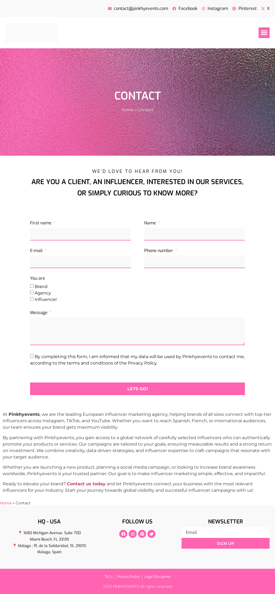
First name (41, 223)
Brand (41, 286)
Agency (43, 292)
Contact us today (86, 483)
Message (39, 313)
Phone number (159, 251)
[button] (264, 32)
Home (127, 109)
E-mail (37, 251)
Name (150, 223)
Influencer (46, 299)
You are (37, 278)
